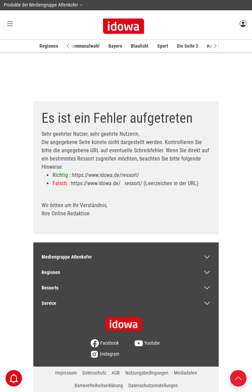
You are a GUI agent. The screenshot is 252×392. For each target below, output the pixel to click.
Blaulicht (139, 46)
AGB (116, 373)
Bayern (115, 46)
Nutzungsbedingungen (147, 373)
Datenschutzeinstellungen (153, 385)
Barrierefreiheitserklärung (99, 385)
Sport (162, 46)
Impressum (66, 373)
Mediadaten (185, 373)
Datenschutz (94, 373)
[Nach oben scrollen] (238, 378)
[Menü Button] (9, 23)
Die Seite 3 (187, 46)
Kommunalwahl (85, 46)
